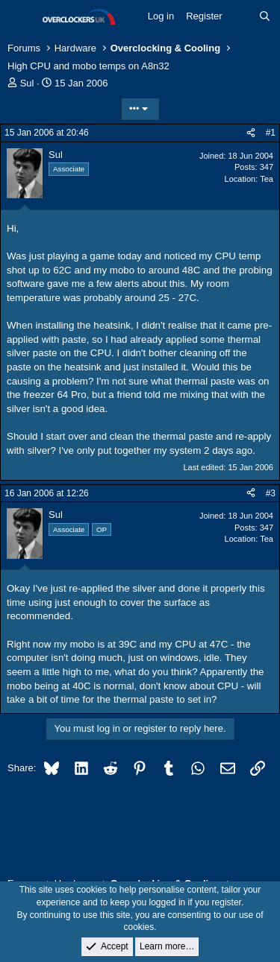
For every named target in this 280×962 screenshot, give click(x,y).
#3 (271, 493)
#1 (271, 132)
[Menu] (20, 17)
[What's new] (240, 16)
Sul (27, 83)
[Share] (251, 133)
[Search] (264, 16)
